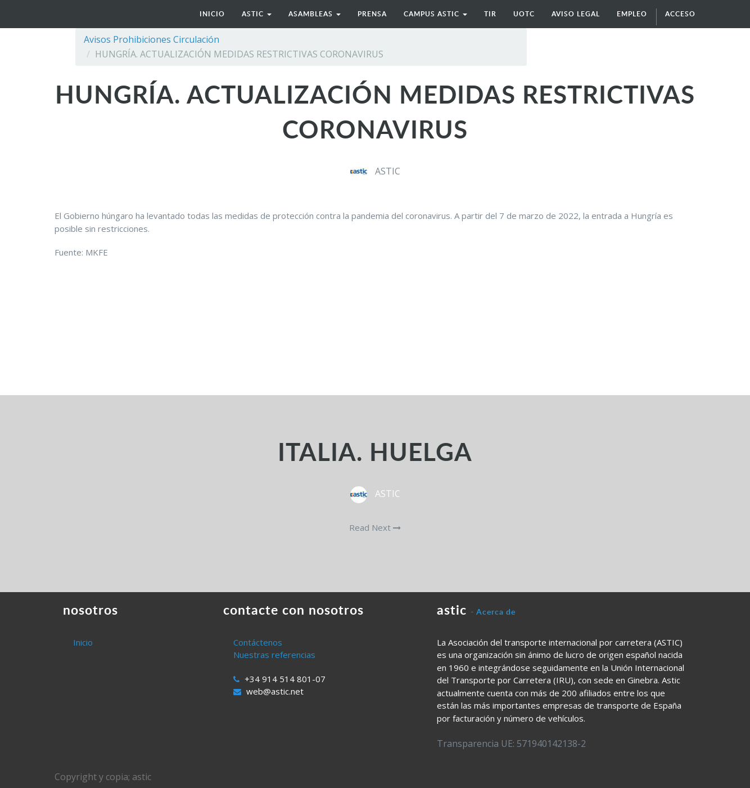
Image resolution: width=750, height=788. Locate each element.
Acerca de (496, 611)
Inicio (83, 642)
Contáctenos (257, 642)
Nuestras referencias (274, 654)
